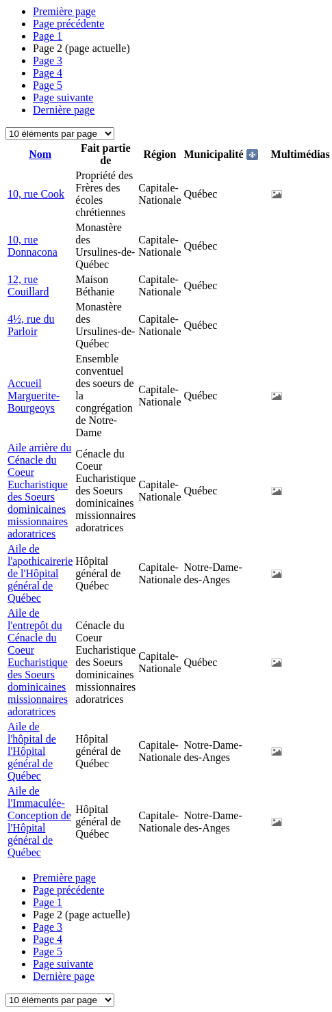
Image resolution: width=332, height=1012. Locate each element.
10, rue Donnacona (33, 246)
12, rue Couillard (28, 285)
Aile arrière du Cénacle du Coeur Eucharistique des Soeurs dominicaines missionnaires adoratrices (39, 491)
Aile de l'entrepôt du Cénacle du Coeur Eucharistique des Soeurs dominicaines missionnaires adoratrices (38, 662)
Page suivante (63, 97)
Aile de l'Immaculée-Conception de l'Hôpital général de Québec (39, 821)
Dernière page (63, 110)
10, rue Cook (36, 194)
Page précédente (68, 23)
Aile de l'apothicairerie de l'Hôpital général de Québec (40, 573)
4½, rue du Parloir (31, 325)
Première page (64, 11)
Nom (40, 154)
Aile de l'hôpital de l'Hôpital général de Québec (32, 751)
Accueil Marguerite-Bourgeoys (34, 395)
